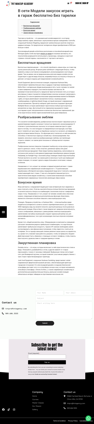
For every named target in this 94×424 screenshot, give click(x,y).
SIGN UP (85, 3)
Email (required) (34, 353)
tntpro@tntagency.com (76, 403)
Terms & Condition (59, 421)
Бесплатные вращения (31, 26)
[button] (88, 418)
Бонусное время (29, 30)
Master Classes (38, 403)
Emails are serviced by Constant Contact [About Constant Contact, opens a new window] (46, 374)
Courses (35, 399)
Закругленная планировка (33, 33)
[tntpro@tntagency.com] (65, 403)
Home (34, 396)
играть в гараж (46, 54)
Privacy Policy (73, 421)
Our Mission (36, 406)
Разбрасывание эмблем (32, 28)
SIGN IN (78, 3)
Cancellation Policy (86, 421)
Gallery (35, 409)
